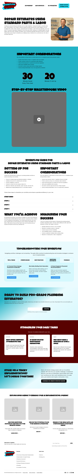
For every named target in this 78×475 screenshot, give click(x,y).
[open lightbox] (39, 119)
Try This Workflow (11, 277)
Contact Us (41, 454)
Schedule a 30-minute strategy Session (54, 381)
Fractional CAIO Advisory (20, 461)
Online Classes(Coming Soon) (64, 5)
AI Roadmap (29, 5)
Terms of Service (32, 472)
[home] (9, 6)
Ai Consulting (52, 5)
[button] (40, 5)
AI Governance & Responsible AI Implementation (25, 454)
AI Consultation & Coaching (21, 467)
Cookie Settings (39, 472)
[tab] (11, 260)
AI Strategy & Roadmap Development (23, 463)
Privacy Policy (25, 472)
